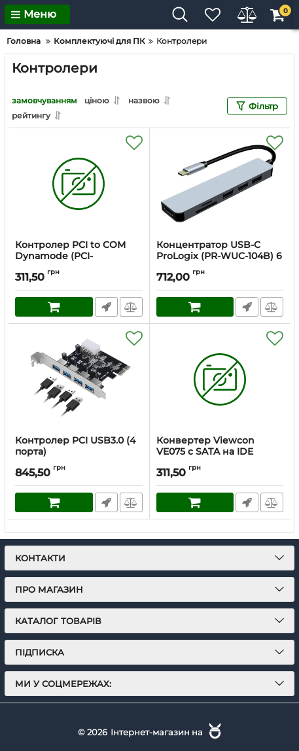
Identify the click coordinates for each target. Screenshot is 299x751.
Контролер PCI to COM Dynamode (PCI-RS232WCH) (70, 256)
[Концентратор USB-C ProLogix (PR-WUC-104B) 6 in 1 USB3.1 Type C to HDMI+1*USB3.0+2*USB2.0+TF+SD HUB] (220, 184)
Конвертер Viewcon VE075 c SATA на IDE (205, 446)
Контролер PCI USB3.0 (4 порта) (75, 446)
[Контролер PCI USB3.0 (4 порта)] (79, 379)
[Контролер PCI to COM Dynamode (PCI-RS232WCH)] (79, 184)
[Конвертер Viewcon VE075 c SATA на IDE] (220, 379)
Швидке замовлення (106, 307)
